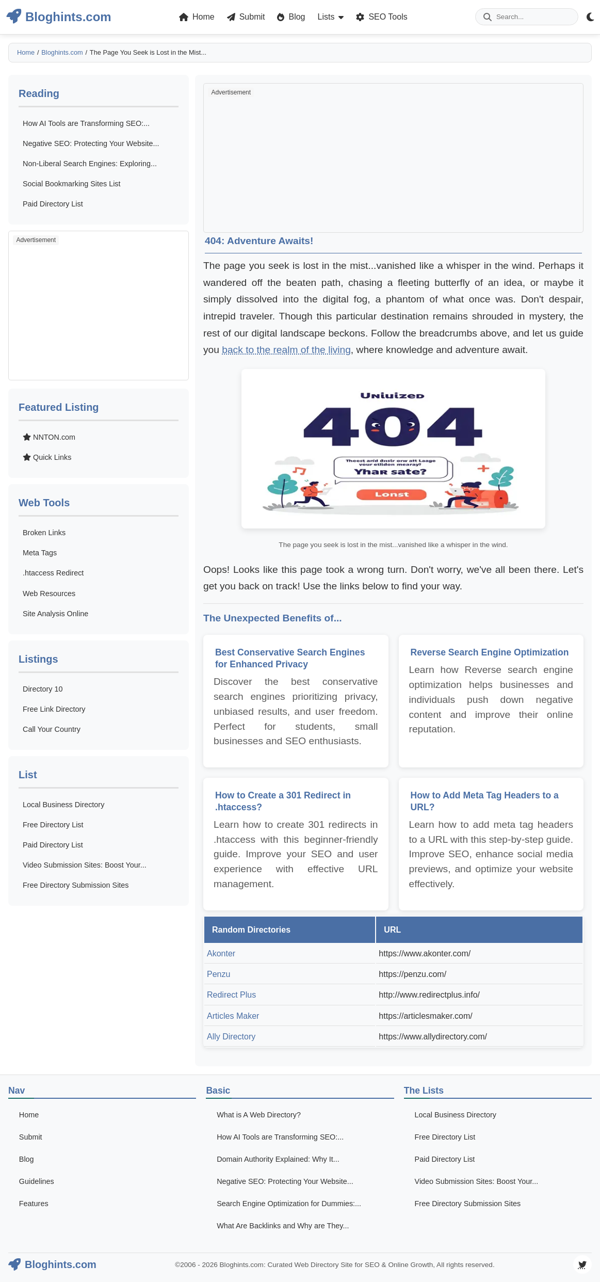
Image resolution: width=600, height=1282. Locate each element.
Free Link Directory (54, 709)
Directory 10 (43, 689)
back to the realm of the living (286, 349)
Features (33, 1203)
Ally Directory (231, 1036)
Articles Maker (233, 1016)
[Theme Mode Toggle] (590, 17)
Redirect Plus (231, 994)
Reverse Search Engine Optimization (490, 652)
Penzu (218, 974)
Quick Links (47, 457)
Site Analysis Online (55, 614)
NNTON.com (49, 437)
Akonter (221, 953)
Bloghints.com (62, 52)
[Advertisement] (98, 305)
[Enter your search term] (526, 16)
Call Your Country (51, 729)
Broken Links (44, 532)
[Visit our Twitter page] (582, 1264)
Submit (30, 1137)
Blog (26, 1159)
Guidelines (36, 1181)
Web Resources (49, 593)
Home (26, 52)
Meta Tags (40, 553)
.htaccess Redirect (53, 573)
